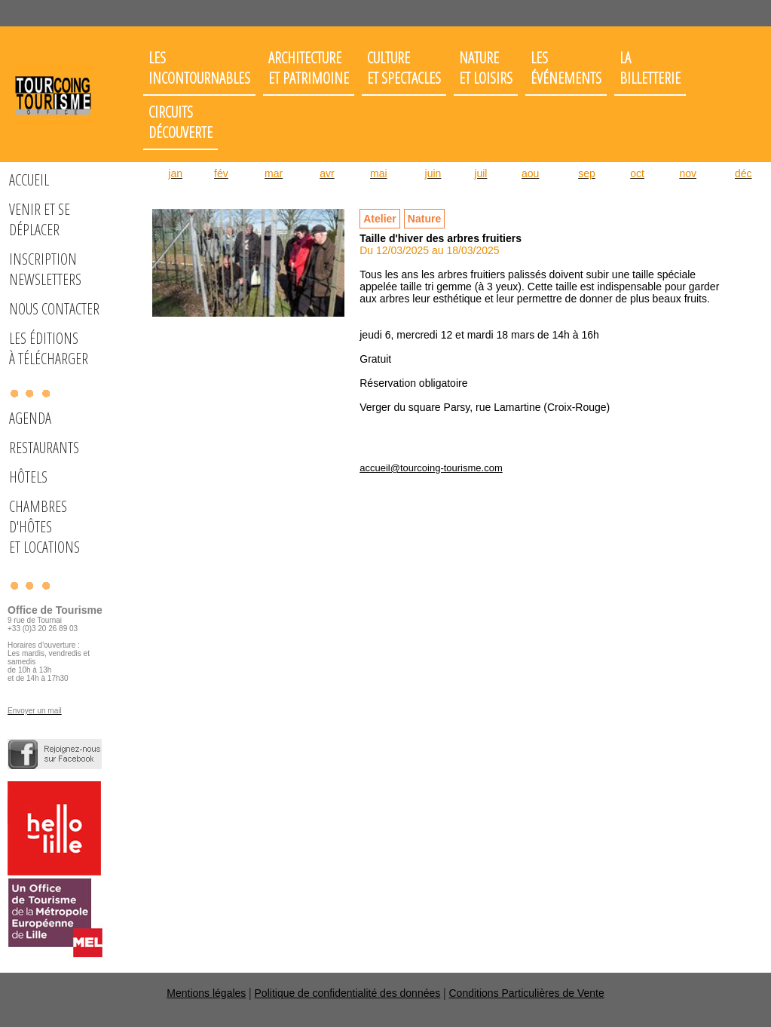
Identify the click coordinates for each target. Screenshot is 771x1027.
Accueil (29, 180)
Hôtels (28, 477)
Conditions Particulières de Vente (526, 993)
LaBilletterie (650, 68)
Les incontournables (199, 68)
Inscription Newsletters (45, 269)
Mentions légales (206, 993)
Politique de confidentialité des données (348, 993)
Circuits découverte (180, 122)
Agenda (30, 418)
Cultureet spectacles (404, 68)
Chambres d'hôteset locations (44, 526)
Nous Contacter (54, 309)
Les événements (566, 68)
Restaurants (44, 447)
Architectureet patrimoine (308, 68)
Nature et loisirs (485, 68)
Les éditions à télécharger (48, 348)
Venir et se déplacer (39, 219)
